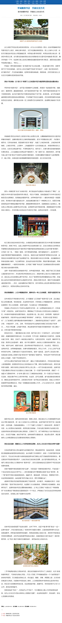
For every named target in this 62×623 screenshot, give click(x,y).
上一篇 (3, 613)
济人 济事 (43, 3)
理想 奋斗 (19, 3)
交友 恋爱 (43, 1)
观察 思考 (27, 1)
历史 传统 (35, 3)
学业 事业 (27, 3)
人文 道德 (35, 1)
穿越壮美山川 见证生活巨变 (13, 615)
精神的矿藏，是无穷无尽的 (12, 613)
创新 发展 (19, 1)
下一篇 (3, 615)
